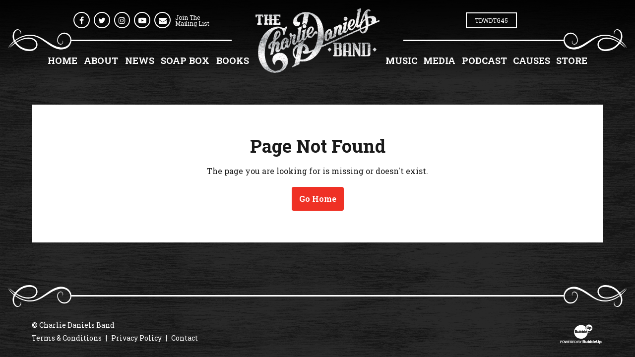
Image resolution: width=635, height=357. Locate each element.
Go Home (317, 198)
